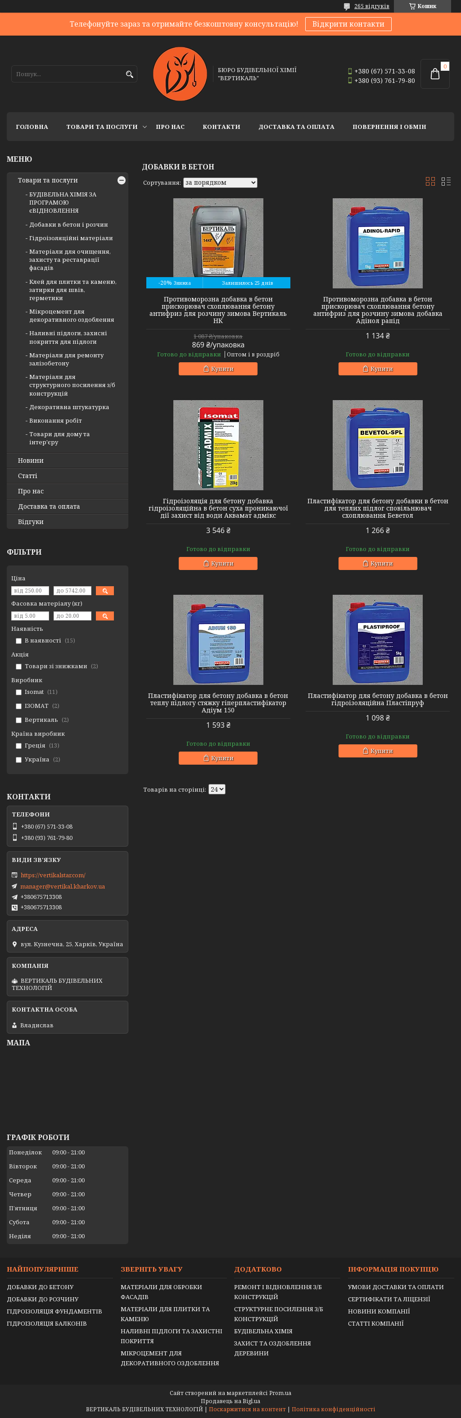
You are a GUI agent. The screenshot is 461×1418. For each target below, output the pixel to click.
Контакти (221, 127)
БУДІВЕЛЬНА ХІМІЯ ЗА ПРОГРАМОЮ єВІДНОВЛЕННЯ (62, 202)
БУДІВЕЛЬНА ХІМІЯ (263, 1331)
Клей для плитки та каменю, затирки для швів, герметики (73, 290)
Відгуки (31, 522)
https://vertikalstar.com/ (53, 875)
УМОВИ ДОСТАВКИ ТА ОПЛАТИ (396, 1287)
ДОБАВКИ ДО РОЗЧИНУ (42, 1299)
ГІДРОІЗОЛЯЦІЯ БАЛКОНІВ (47, 1323)
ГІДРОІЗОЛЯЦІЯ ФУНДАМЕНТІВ (54, 1311)
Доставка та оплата (296, 127)
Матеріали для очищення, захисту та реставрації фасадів (70, 259)
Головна (32, 127)
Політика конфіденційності (333, 1409)
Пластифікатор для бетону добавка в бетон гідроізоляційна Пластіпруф (378, 699)
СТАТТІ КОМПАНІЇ (376, 1323)
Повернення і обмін (389, 127)
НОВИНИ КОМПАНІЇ (379, 1311)
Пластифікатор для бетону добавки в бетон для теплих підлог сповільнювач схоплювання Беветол (377, 508)
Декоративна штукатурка (69, 407)
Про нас (170, 127)
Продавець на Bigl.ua (230, 1401)
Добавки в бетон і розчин (68, 224)
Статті (27, 476)
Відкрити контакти (348, 24)
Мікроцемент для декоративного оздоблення (71, 315)
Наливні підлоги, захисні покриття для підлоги (68, 337)
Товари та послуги (102, 127)
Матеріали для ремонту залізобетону (66, 359)
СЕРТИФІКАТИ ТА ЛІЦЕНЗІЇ (389, 1299)
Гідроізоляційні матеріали (71, 238)
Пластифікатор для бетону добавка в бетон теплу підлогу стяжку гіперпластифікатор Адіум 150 (218, 703)
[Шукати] (129, 74)
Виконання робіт (55, 420)
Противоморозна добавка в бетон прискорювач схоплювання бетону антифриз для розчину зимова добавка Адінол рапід (378, 310)
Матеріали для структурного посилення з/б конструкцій (72, 385)
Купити (222, 369)
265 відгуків (371, 6)
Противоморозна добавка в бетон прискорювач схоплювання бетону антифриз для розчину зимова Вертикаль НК (218, 310)
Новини (31, 460)
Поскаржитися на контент (247, 1409)
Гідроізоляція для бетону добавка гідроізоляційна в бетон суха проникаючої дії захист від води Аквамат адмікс (218, 508)
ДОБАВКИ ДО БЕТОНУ (40, 1287)
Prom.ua (280, 1393)
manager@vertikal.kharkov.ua (62, 886)
